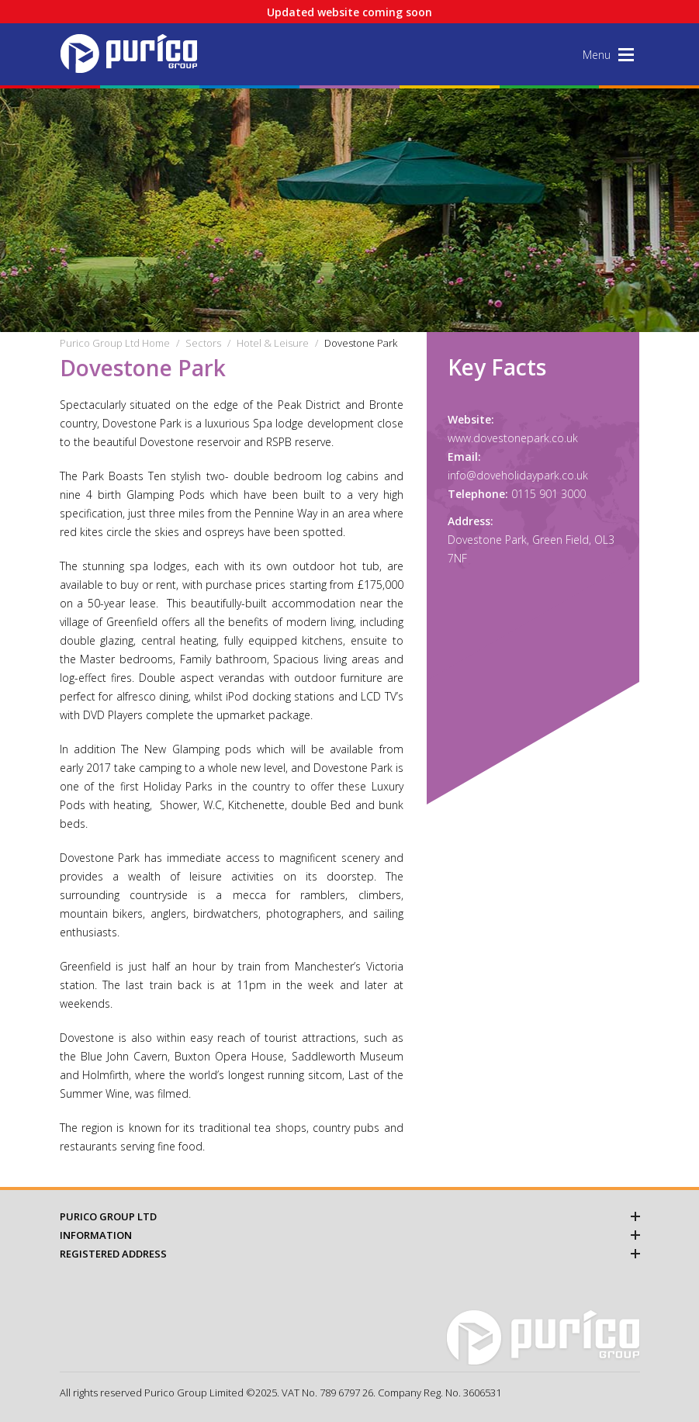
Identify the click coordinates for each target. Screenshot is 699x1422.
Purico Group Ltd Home (115, 343)
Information (350, 1235)
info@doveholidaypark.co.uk (518, 475)
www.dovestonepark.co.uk (513, 438)
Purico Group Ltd (350, 1216)
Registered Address (350, 1254)
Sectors (203, 343)
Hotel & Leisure (273, 343)
